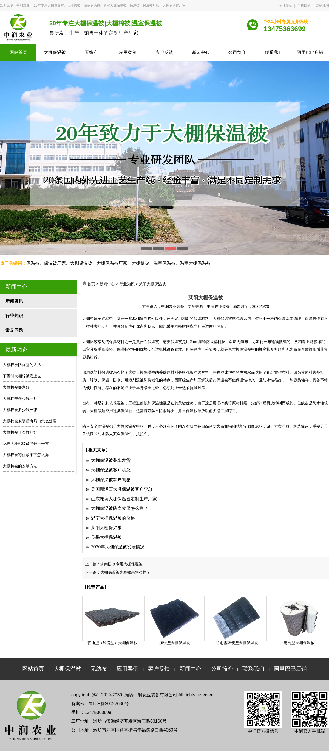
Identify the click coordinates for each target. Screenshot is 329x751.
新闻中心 (200, 52)
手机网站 (304, 6)
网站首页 (18, 52)
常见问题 (14, 330)
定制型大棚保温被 (299, 643)
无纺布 (91, 52)
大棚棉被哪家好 (16, 387)
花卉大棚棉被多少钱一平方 (26, 443)
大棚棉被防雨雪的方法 (22, 364)
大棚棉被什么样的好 (20, 432)
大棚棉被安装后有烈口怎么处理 (29, 421)
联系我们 (273, 52)
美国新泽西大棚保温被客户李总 (121, 489)
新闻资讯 (14, 301)
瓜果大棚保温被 (106, 537)
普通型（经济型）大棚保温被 (112, 643)
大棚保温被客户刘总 (111, 479)
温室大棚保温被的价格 (113, 518)
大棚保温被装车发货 (111, 460)
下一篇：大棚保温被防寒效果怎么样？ (117, 572)
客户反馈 (164, 52)
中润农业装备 (172, 306)
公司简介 (237, 52)
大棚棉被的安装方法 (20, 466)
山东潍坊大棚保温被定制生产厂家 (124, 498)
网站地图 (322, 6)
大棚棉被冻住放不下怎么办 (26, 455)
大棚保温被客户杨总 (111, 470)
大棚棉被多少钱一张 (20, 409)
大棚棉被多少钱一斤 (20, 398)
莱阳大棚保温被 (106, 527)
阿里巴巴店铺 (310, 52)
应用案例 (128, 52)
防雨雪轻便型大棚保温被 (237, 643)
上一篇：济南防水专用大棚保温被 (114, 564)
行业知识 (14, 315)
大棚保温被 (55, 52)
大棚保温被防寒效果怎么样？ (119, 508)
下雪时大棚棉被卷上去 (22, 376)
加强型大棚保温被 (174, 643)
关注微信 (285, 6)
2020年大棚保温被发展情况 (118, 547)
